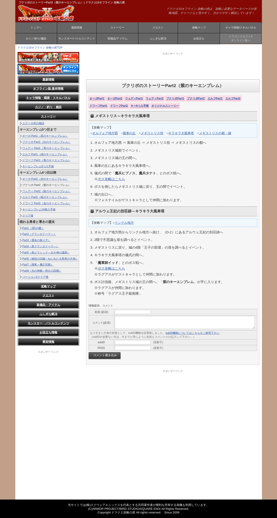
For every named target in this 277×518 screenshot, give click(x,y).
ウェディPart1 (134, 98)
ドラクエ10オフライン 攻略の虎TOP (40, 47)
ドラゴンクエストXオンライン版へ (241, 38)
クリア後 (27, 215)
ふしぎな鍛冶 (158, 38)
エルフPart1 (215, 98)
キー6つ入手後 (140, 105)
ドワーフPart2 (119, 105)
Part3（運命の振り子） (36, 240)
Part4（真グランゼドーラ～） (40, 246)
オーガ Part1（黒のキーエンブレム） (45, 135)
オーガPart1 (97, 98)
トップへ (36, 27)
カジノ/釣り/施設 (36, 38)
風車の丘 (129, 133)
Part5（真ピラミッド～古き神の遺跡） (46, 252)
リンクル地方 (124, 222)
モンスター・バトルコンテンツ (48, 323)
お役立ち (198, 38)
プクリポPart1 (175, 98)
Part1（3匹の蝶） (33, 228)
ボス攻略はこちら (111, 179)
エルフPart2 (232, 98)
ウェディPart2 (155, 98)
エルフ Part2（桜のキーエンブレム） (45, 197)
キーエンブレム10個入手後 (38, 209)
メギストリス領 (152, 133)
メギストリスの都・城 (215, 133)
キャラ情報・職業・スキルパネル (48, 98)
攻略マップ (199, 27)
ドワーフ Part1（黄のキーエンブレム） (46, 160)
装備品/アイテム (117, 38)
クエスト (158, 27)
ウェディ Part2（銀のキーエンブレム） (46, 191)
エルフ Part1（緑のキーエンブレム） (45, 154)
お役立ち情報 (48, 332)
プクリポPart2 (196, 98)
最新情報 (76, 27)
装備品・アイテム (48, 305)
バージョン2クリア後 (35, 276)
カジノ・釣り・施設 (48, 107)
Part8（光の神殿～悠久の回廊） (42, 270)
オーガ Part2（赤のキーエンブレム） (45, 178)
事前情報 (48, 341)
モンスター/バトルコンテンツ (76, 38)
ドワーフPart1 (98, 105)
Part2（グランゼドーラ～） (39, 234)
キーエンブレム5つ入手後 (38, 166)
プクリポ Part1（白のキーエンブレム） (46, 142)
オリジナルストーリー (165, 105)
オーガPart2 (114, 98)
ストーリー (117, 27)
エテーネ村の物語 (33, 123)
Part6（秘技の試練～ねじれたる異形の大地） (50, 258)
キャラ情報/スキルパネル (240, 27)
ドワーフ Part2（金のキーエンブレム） (46, 203)
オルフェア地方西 (105, 133)
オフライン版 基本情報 (48, 88)
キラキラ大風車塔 (181, 133)
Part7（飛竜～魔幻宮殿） (38, 264)
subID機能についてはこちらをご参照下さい (192, 333)
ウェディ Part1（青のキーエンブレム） (46, 148)
